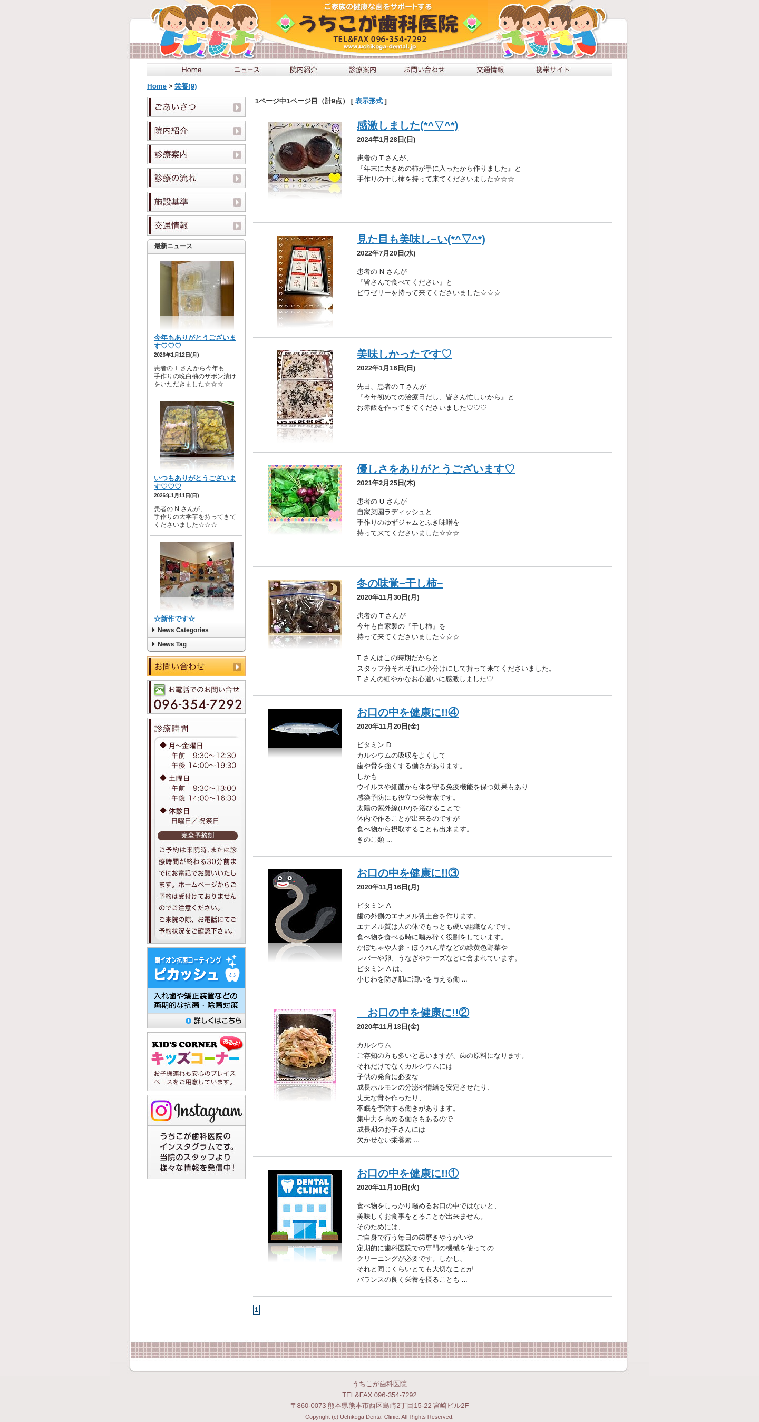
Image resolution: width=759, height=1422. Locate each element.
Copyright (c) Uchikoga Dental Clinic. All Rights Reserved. (379, 1417)
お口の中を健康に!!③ (408, 873)
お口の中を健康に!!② (413, 1012)
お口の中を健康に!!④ (408, 712)
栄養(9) (185, 86)
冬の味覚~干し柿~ (400, 583)
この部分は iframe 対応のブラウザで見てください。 (196, 438)
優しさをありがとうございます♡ (436, 469)
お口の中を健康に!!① (408, 1173)
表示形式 (369, 101)
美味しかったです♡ (404, 354)
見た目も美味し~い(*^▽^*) (421, 239)
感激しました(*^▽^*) (407, 125)
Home (157, 86)
